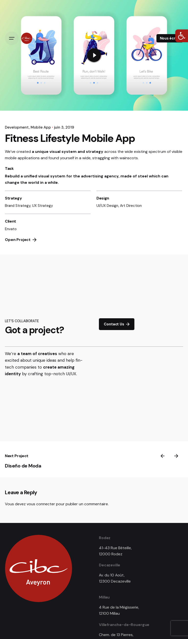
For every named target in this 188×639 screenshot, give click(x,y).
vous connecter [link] (41, 503)
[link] (181, 35)
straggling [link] (101, 157)
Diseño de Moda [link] (23, 466)
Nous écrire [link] (170, 38)
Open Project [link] (20, 239)
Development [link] (17, 127)
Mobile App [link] (41, 127)
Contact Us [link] (116, 324)
